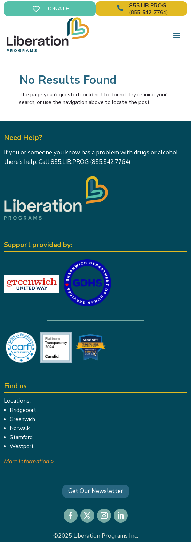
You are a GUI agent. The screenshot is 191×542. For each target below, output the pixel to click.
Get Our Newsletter (95, 491)
